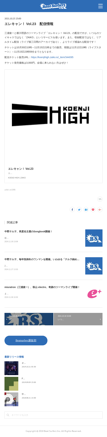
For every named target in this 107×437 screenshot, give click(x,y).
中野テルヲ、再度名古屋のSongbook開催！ (28, 231)
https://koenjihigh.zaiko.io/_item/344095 (52, 57)
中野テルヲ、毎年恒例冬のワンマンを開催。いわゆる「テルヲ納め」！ (43, 259)
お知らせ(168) (9, 190)
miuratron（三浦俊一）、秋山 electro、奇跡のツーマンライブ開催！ (42, 287)
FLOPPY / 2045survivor (32, 379)
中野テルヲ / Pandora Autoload (36, 395)
